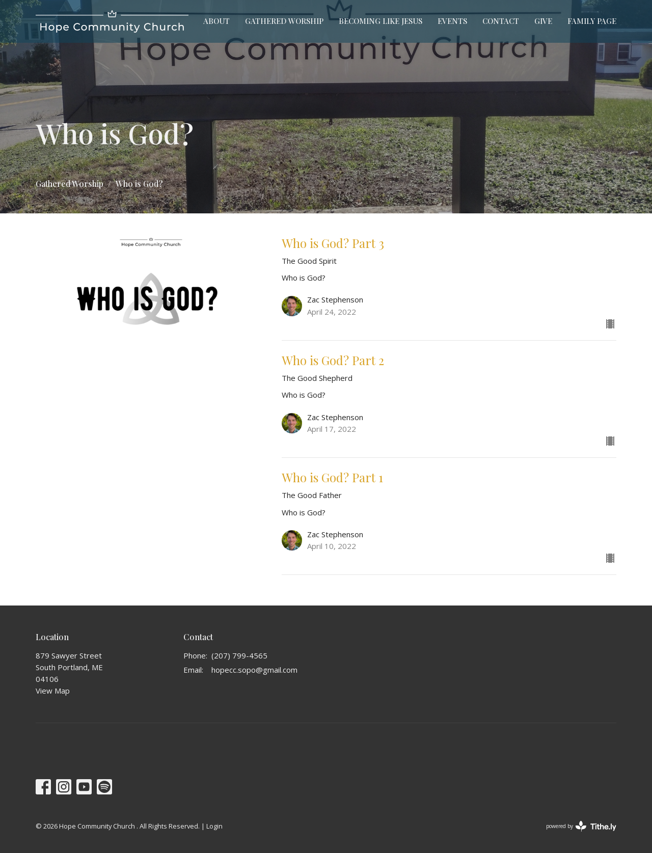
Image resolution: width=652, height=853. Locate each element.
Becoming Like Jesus (380, 21)
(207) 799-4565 (239, 655)
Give (543, 21)
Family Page (591, 21)
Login (214, 826)
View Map (53, 690)
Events (452, 21)
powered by (581, 826)
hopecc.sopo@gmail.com (254, 670)
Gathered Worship (284, 21)
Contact (500, 21)
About (216, 21)
